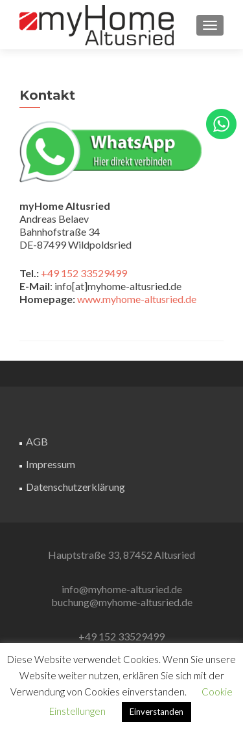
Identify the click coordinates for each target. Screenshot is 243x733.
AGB (37, 441)
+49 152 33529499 (84, 273)
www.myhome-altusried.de (136, 299)
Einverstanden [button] (156, 711)
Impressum (50, 464)
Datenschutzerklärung (75, 486)
